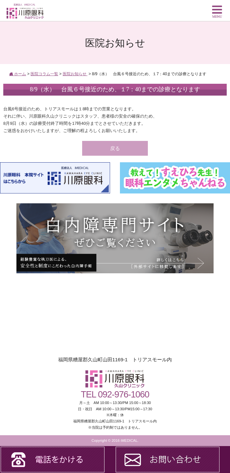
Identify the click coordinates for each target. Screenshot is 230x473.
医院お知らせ (75, 74)
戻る (115, 148)
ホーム (17, 74)
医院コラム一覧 (44, 74)
